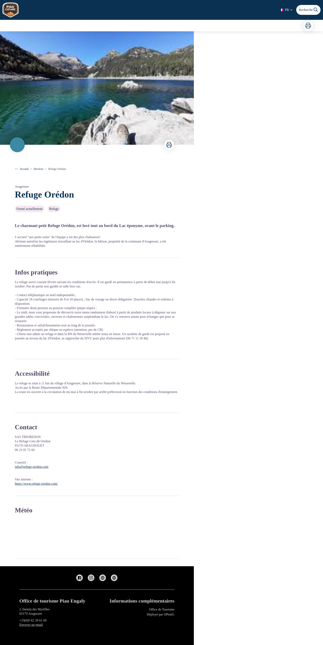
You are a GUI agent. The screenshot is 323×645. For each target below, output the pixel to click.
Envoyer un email (31, 624)
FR (286, 10)
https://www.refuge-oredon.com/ (36, 483)
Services (38, 169)
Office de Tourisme (161, 609)
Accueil (24, 169)
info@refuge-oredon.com (31, 466)
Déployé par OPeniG (160, 614)
